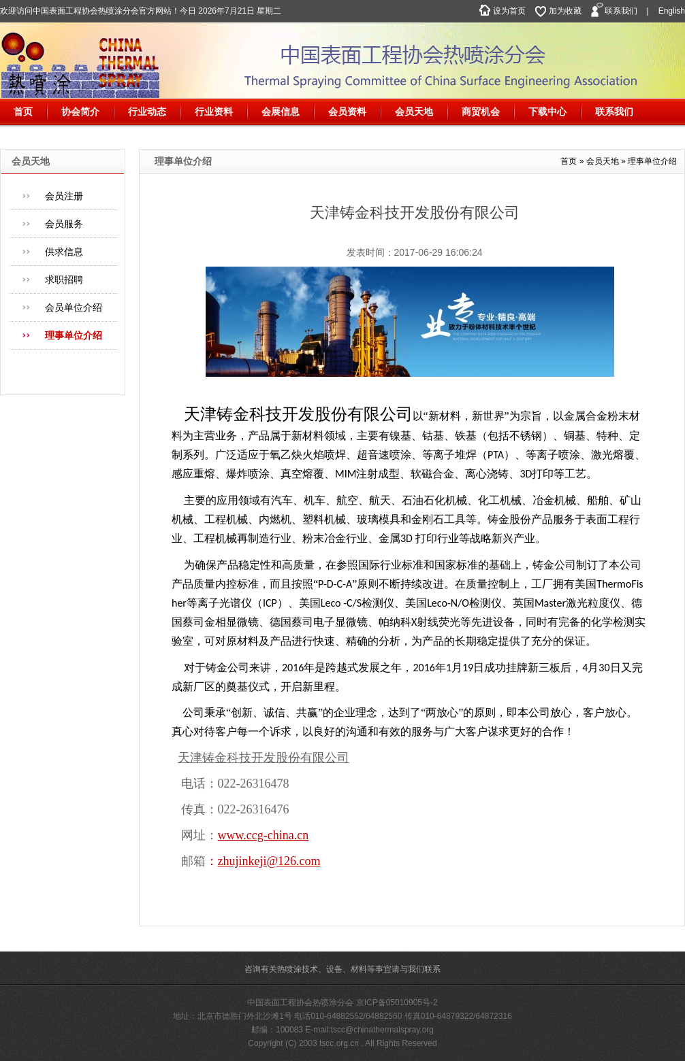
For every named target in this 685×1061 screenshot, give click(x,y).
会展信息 (280, 111)
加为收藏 (565, 11)
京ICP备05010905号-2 (397, 1002)
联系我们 (621, 11)
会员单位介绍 (73, 307)
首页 (23, 111)
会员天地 (414, 111)
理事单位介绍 (73, 335)
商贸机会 (481, 111)
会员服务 (64, 223)
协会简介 (80, 111)
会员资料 (347, 111)
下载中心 (547, 111)
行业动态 (147, 111)
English (671, 11)
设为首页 (509, 11)
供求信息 (64, 251)
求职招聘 (64, 279)
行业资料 (214, 111)
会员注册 (64, 195)
